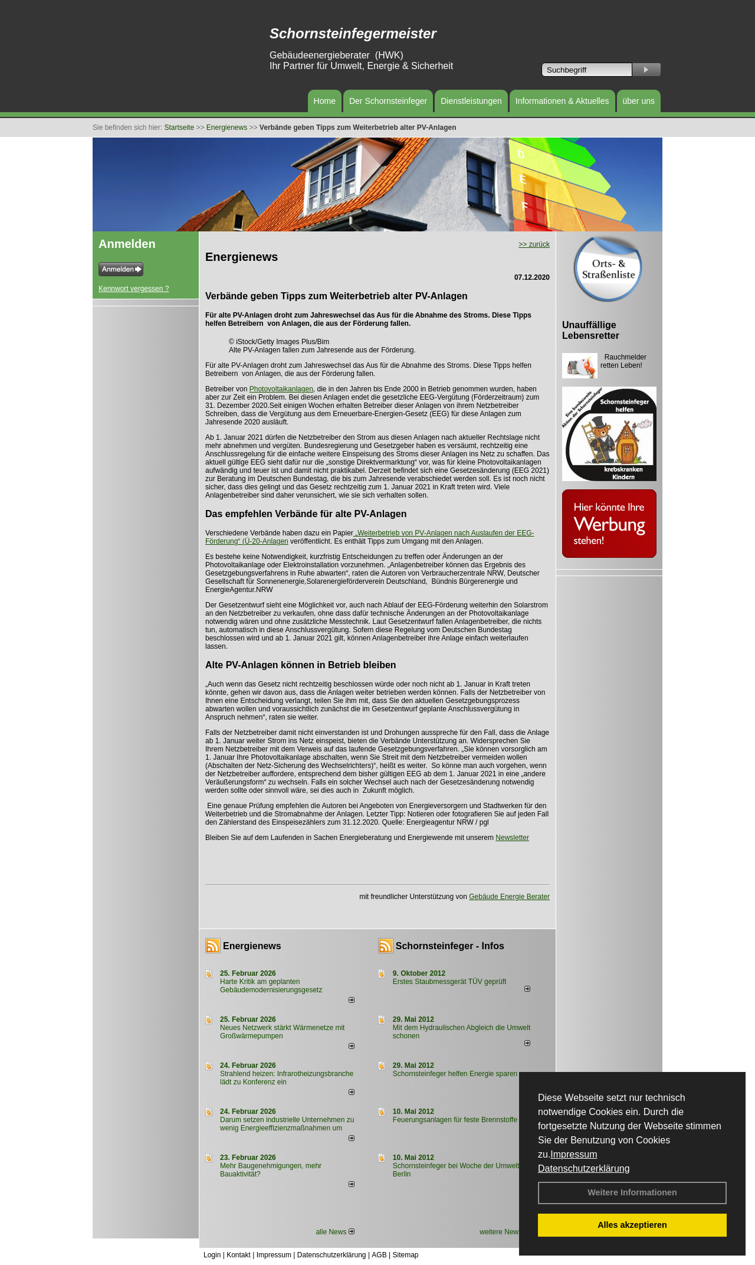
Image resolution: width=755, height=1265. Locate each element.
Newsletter (512, 837)
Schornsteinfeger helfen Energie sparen (455, 1074)
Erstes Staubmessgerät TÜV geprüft (450, 982)
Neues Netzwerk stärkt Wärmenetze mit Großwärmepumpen (282, 1032)
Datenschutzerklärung (584, 1168)
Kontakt (238, 1255)
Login (212, 1255)
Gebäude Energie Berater (509, 897)
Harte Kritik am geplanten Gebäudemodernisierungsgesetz (271, 986)
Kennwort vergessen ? (134, 289)
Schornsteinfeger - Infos (450, 946)
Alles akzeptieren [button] (632, 1225)
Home (325, 101)
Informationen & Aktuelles (562, 101)
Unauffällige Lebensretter (590, 330)
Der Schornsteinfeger (388, 101)
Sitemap (405, 1255)
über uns (639, 101)
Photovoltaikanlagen (281, 389)
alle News (335, 1232)
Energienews (252, 946)
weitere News (505, 1232)
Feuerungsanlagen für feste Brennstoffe (455, 1120)
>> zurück (534, 244)
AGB (379, 1255)
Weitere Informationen (632, 1192)
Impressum (573, 1154)
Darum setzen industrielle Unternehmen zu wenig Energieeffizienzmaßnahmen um (287, 1124)
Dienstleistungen (471, 101)
